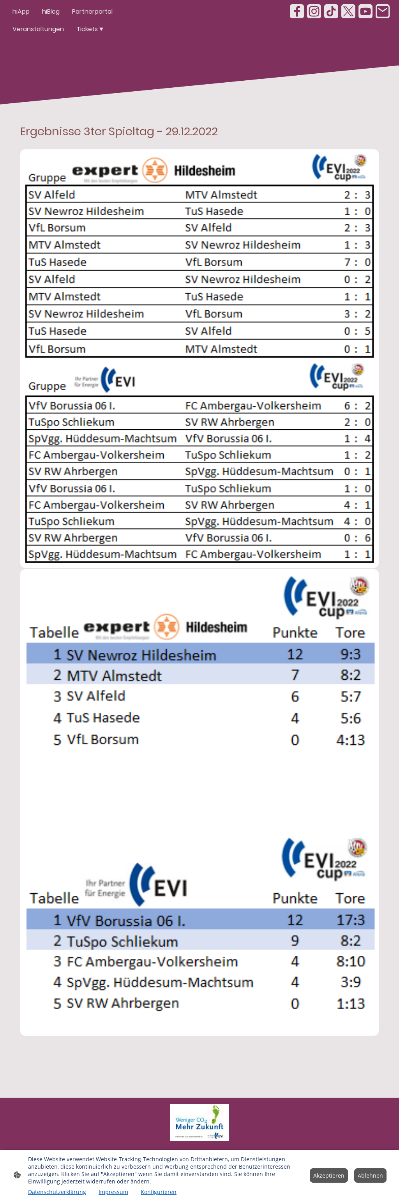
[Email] (383, 11)
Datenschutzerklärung (57, 1192)
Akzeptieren (328, 1175)
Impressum (113, 1192)
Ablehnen (370, 1175)
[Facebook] (297, 11)
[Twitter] (348, 11)
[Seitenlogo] (199, 1122)
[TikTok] (331, 11)
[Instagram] (314, 11)
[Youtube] (365, 11)
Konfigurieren (159, 1192)
